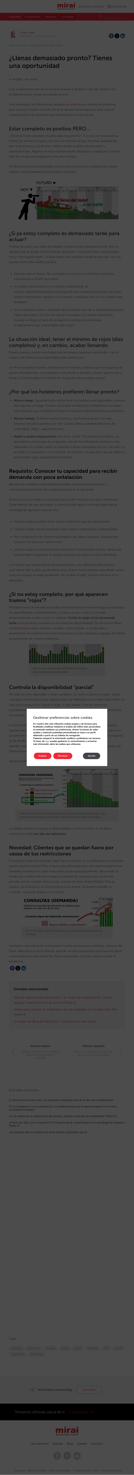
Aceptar (43, 755)
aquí (47, 741)
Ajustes (91, 755)
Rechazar (63, 755)
